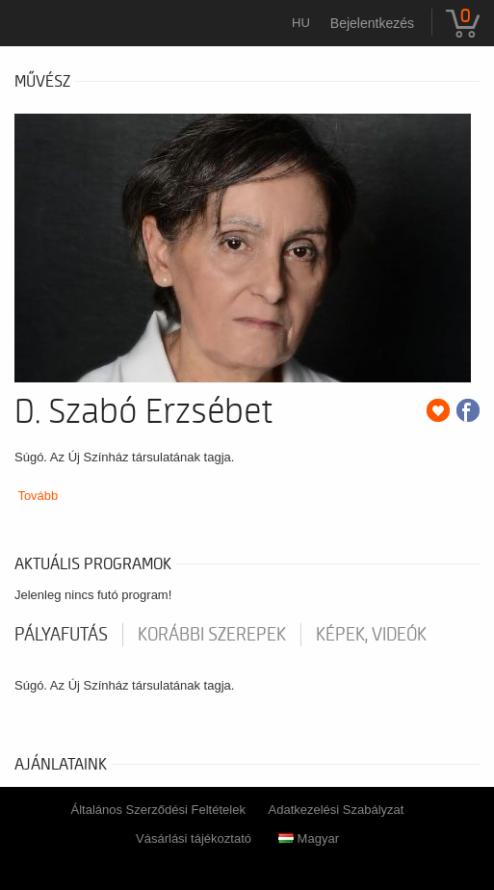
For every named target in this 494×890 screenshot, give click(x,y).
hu (301, 22)
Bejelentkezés (372, 23)
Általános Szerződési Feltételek (158, 809)
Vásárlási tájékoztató (193, 838)
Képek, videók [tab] (371, 634)
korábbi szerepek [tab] (212, 634)
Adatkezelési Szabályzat (336, 809)
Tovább (37, 495)
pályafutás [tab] (61, 634)
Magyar (308, 838)
